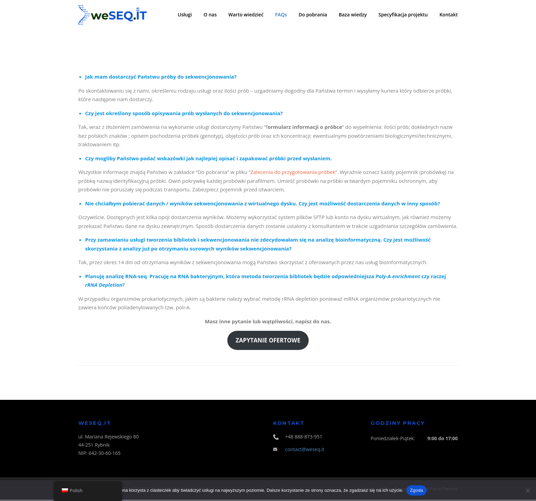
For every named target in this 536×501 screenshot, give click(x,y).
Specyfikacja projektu (403, 14)
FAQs (281, 14)
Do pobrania (312, 14)
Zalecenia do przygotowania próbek (292, 173)
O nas (210, 14)
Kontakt (448, 14)
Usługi (185, 14)
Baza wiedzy (353, 14)
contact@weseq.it (304, 450)
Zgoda (416, 490)
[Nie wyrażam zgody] (527, 490)
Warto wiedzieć (246, 14)
